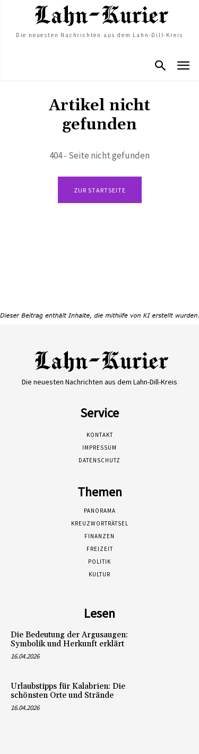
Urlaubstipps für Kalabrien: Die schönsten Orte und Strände (68, 690)
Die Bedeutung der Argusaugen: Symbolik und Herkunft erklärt (69, 639)
